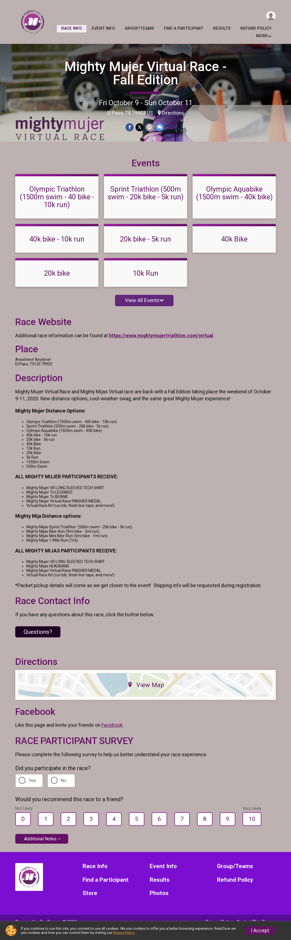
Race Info (71, 28)
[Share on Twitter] (140, 127)
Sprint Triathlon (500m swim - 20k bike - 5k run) (145, 201)
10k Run (145, 281)
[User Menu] (271, 16)
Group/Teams (139, 28)
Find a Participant (183, 28)
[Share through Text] (159, 127)
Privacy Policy (123, 933)
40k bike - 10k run (56, 246)
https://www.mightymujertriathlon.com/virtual (161, 343)
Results (222, 28)
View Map (145, 692)
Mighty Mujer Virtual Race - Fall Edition (146, 73)
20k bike (57, 281)
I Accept (260, 930)
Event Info (103, 28)
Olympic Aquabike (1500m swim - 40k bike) (234, 201)
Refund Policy (255, 28)
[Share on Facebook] (130, 127)
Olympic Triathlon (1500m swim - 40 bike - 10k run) (57, 205)
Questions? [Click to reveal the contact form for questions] (38, 639)
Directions (173, 113)
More (262, 36)
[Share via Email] (149, 127)
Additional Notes (40, 846)
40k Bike (234, 246)
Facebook (112, 733)
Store (90, 901)
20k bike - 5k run (145, 246)
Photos (159, 901)
